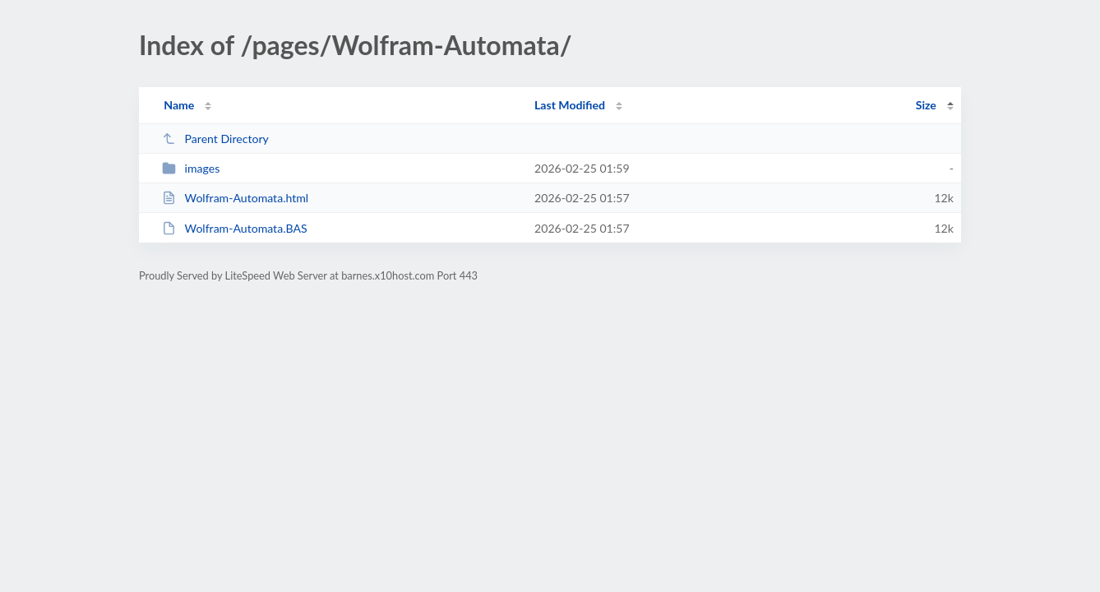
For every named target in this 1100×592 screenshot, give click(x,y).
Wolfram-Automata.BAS (234, 228)
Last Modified (569, 105)
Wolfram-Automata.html (235, 198)
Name (179, 105)
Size (926, 105)
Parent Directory (215, 139)
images (191, 168)
